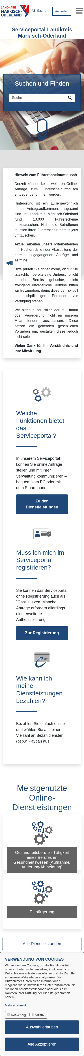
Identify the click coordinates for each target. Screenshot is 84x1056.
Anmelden (61, 11)
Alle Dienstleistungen (42, 944)
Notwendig (18, 1015)
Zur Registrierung (42, 633)
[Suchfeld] (38, 98)
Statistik (38, 1015)
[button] (39, 9)
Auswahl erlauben (42, 1027)
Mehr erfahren (15, 1005)
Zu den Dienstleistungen (42, 504)
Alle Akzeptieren (42, 1044)
